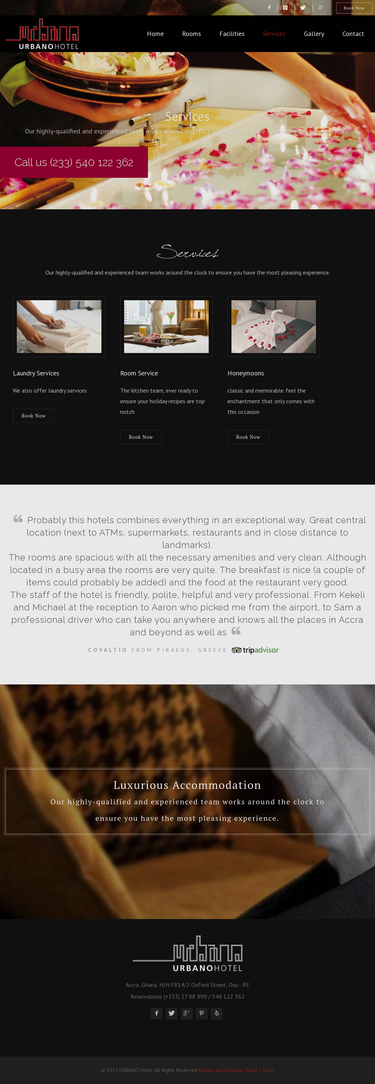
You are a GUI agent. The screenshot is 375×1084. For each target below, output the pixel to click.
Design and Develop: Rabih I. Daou (236, 1070)
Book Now (354, 8)
